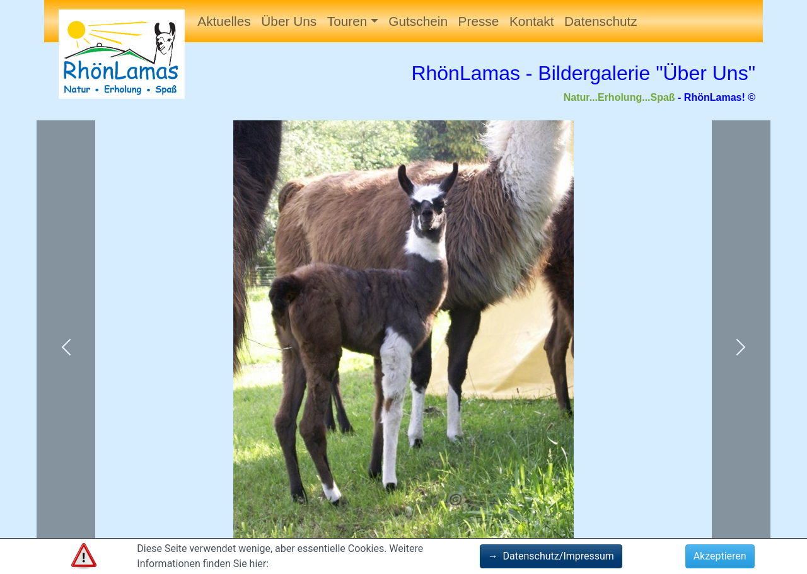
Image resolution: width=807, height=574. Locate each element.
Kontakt (531, 21)
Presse (478, 21)
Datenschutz (600, 21)
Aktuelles (223, 21)
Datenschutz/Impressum (551, 556)
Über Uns (288, 21)
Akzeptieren (720, 556)
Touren (347, 21)
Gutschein (418, 21)
